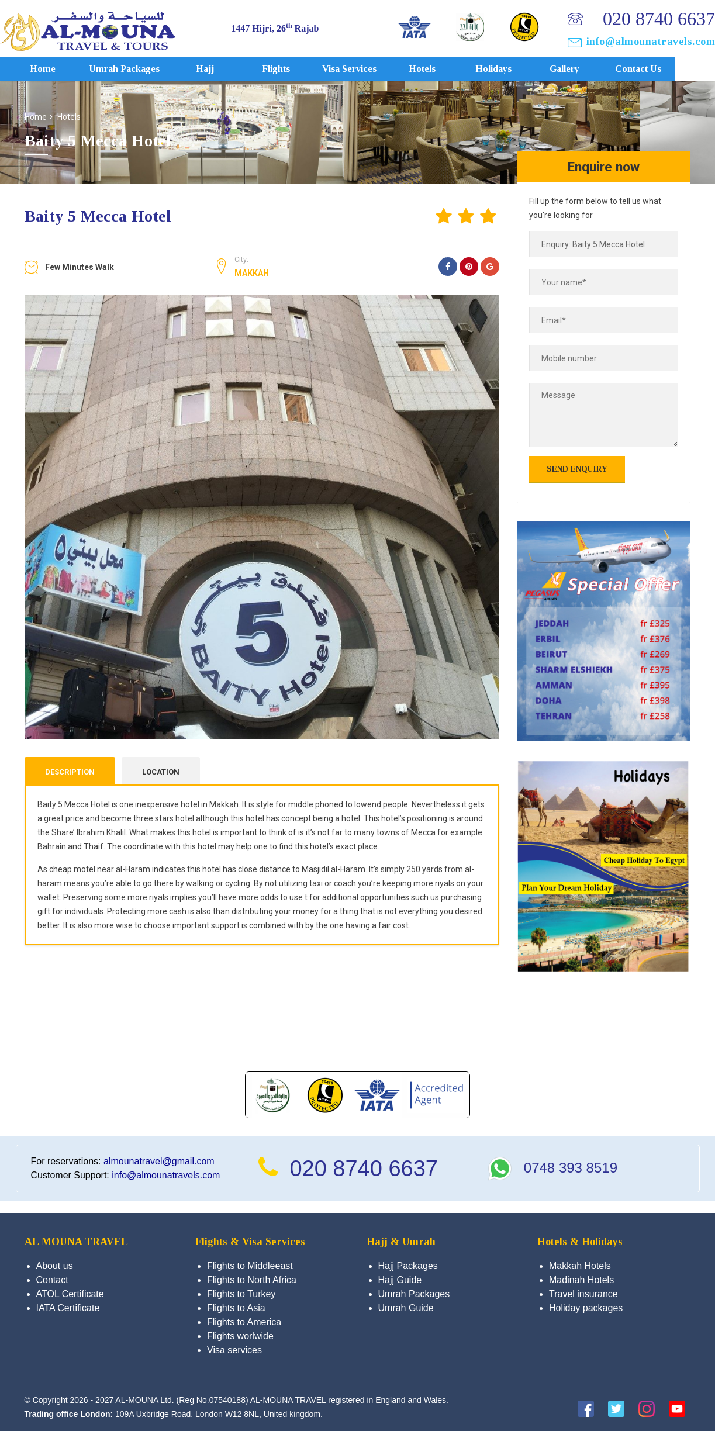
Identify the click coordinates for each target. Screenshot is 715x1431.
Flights (292, 69)
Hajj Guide (400, 1280)
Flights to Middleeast (250, 1266)
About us (54, 1266)
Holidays (509, 69)
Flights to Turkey (241, 1294)
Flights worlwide (240, 1336)
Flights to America (244, 1322)
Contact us (654, 69)
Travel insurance (583, 1294)
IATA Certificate (68, 1308)
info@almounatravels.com (651, 41)
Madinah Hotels (581, 1280)
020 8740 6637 (659, 18)
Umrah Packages (139, 69)
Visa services (364, 69)
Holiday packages (586, 1308)
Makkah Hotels (580, 1266)
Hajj (221, 69)
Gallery (580, 69)
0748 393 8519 (570, 1168)
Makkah (251, 273)
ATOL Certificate (70, 1294)
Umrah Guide (406, 1308)
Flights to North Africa (251, 1280)
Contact (52, 1280)
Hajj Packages (408, 1266)
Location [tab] (160, 772)
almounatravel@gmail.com (159, 1161)
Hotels (437, 69)
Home (58, 69)
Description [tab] (70, 772)
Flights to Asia (236, 1308)
